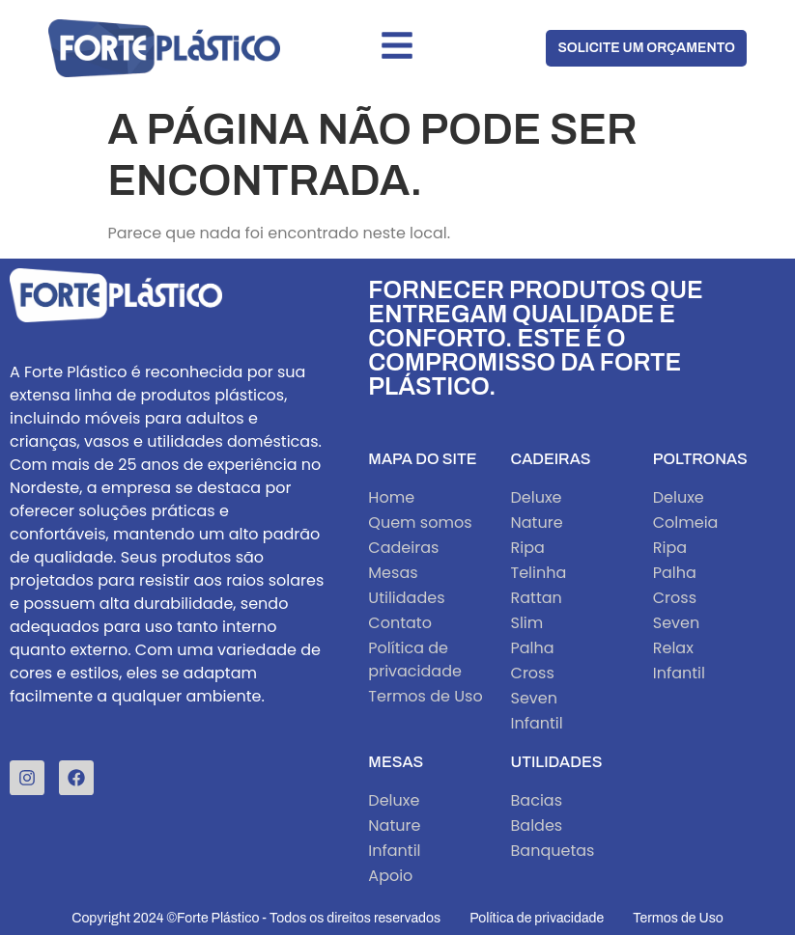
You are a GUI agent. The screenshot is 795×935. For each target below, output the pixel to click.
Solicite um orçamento (646, 48)
